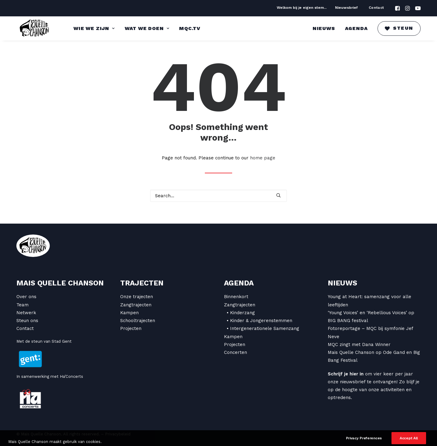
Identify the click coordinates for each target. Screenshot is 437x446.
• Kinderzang (241, 312)
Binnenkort (236, 296)
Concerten (235, 352)
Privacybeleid (117, 434)
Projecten (130, 328)
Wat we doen (147, 28)
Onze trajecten (136, 296)
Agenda (356, 28)
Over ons (26, 296)
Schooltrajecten (137, 320)
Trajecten (142, 283)
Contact (376, 7)
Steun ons (27, 320)
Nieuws (324, 28)
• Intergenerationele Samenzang (263, 328)
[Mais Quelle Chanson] (34, 28)
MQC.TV (189, 28)
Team (22, 305)
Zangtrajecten (135, 305)
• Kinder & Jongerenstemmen (259, 320)
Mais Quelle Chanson (60, 283)
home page (262, 158)
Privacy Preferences (364, 442)
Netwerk (26, 312)
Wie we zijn (93, 28)
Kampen (129, 312)
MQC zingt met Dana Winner (359, 344)
